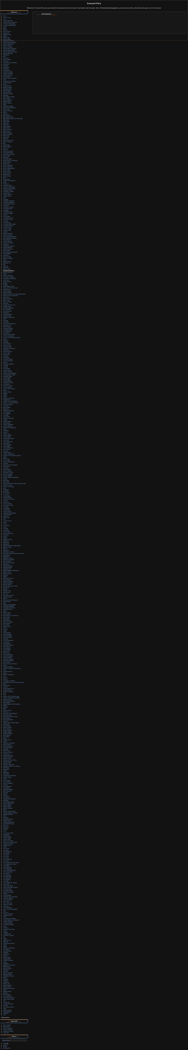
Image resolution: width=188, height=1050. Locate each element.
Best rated (6, 1026)
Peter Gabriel (7, 657)
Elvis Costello (7, 302)
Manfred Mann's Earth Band (12, 545)
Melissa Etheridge (9, 559)
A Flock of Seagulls (9, 23)
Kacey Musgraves (9, 462)
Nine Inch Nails (8, 621)
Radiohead (6, 702)
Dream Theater (8, 275)
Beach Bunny (7, 103)
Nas (4, 603)
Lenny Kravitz (7, 503)
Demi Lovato (7, 256)
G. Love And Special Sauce (11, 337)
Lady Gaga (6, 496)
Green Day (6, 379)
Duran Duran (7, 281)
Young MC (6, 1002)
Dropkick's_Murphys (9, 278)
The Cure (6, 858)
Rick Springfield (8, 719)
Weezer (5, 979)
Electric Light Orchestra (10, 295)
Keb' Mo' (6, 468)
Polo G (5, 679)
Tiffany (5, 893)
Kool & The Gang (8, 486)
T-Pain (5, 830)
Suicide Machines (8, 822)
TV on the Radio (8, 833)
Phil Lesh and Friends (10, 663)
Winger (5, 993)
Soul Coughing (7, 783)
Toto (4, 910)
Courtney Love (7, 219)
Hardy (5, 395)
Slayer (5, 771)
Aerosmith (6, 37)
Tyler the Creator (8, 935)
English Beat (7, 306)
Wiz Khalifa (6, 994)
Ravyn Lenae (7, 710)
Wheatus (6, 982)
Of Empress (7, 632)
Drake (5, 274)
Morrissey (6, 587)
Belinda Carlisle (8, 106)
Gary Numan (7, 345)
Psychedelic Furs (8, 688)
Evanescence (7, 311)
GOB (4, 339)
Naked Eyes (7, 601)
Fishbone (6, 322)
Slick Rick (6, 774)
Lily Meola (6, 508)
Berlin (5, 112)
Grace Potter (7, 370)
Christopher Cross (9, 204)
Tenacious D (7, 845)
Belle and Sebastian (9, 107)
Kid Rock (6, 480)
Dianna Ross (7, 261)
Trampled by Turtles (9, 918)
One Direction (7, 637)
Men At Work (7, 561)
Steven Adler (7, 805)
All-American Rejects (9, 48)
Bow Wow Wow (8, 152)
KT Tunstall (6, 460)
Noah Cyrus (7, 626)
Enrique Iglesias (8, 308)
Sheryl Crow (7, 758)
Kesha (5, 479)
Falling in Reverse (9, 317)
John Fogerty (7, 444)
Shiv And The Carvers (10, 760)
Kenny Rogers (7, 475)
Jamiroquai (6, 423)
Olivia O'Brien (7, 634)
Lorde (5, 524)
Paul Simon (6, 646)
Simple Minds (7, 761)
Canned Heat (7, 185)
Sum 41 (5, 825)
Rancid (5, 707)
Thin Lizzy (6, 884)
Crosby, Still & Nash (9, 224)
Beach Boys (7, 101)
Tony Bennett (7, 907)
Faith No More (7, 314)
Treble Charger (8, 921)
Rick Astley (6, 718)
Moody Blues (7, 584)
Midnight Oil (7, 569)
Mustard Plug (7, 597)
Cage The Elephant (9, 180)
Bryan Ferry (7, 171)
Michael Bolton (7, 566)
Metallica (6, 564)
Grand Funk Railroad (9, 373)
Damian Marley (8, 233)
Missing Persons (8, 578)
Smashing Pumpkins (9, 775)
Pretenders (6, 685)
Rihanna (6, 721)
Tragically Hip (7, 915)
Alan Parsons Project (9, 42)
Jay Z (5, 429)
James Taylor (7, 421)
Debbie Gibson (8, 249)
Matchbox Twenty (8, 552)
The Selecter (7, 875)
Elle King (6, 297)
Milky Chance (7, 573)
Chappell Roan (8, 190)
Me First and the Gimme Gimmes (13, 553)
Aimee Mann (7, 39)
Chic (4, 197)
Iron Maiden (7, 413)
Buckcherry (6, 174)
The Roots (6, 873)
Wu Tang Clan (7, 996)
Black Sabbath (7, 134)
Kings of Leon (7, 485)
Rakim (5, 705)
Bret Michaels (7, 159)
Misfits (5, 576)
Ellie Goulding (7, 298)
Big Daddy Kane (8, 117)
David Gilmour (7, 241)
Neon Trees (7, 612)
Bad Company (7, 87)
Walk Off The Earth (9, 965)
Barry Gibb (6, 98)
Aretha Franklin (8, 73)
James (5, 420)
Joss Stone (6, 449)
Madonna (6, 542)
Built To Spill (7, 176)
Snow (5, 778)
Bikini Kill (6, 120)
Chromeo (6, 205)
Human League (8, 404)
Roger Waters (7, 732)
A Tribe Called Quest (9, 25)
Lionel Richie (7, 514)
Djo (4, 264)
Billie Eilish (6, 121)
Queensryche (7, 699)
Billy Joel (6, 124)
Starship (5, 800)
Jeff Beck (6, 430)
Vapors (5, 955)
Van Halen (6, 949)
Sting (4, 809)
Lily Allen (6, 507)
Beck (4, 104)
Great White (7, 378)
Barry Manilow (7, 100)
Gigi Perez (6, 350)
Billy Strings (7, 126)
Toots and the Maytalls (10, 909)
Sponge (5, 792)
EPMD (5, 283)
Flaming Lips (7, 325)
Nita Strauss (7, 623)
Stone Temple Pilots (9, 811)
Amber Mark (7, 59)
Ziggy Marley (7, 1011)
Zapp (4, 1008)
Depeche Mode (8, 258)
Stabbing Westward (9, 799)
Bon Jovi (6, 148)
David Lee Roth (8, 243)
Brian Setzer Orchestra (10, 160)
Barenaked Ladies (9, 96)
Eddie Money (7, 291)
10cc (4, 16)
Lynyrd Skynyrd (8, 533)
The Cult (6, 856)
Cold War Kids (7, 208)
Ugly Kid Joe (7, 940)
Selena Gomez (8, 757)
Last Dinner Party (8, 499)
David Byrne (7, 239)
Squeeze (6, 795)
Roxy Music (7, 735)
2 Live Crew (7, 17)
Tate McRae (7, 836)
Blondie (5, 138)
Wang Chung (7, 968)
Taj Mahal (6, 834)
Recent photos (7, 1028)
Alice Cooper (7, 45)
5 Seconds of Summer (10, 22)
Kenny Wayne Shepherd (10, 477)
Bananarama (7, 92)
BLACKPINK (7, 86)
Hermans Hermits (8, 398)
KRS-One (6, 458)
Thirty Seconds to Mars (10, 887)
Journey (5, 451)
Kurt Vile (6, 491)
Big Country (7, 115)
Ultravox (5, 941)
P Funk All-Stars (8, 640)
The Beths (6, 853)
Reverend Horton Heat (10, 716)
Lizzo (4, 522)
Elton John (6, 300)
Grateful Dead (7, 376)
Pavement (6, 651)
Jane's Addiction (8, 424)
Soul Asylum (7, 781)
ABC (4, 28)
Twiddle (5, 932)
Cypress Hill (7, 230)
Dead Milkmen (7, 247)
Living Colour (7, 521)
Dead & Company (8, 246)
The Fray (6, 861)
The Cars (6, 854)
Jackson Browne (8, 418)
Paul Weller (6, 648)
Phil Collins (6, 662)
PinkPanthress (7, 671)
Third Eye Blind (8, 886)
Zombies (6, 1013)
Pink (4, 670)
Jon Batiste (6, 446)
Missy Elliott (7, 580)
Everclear (6, 312)
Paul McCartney (8, 645)
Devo (4, 260)
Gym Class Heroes (9, 389)
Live (4, 519)
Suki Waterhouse (8, 823)
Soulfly (5, 785)
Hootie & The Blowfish (10, 401)
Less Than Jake (8, 505)
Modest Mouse (7, 583)
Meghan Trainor (8, 558)
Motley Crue (7, 590)
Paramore (6, 642)
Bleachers (6, 135)
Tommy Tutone (7, 904)
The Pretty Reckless (9, 870)
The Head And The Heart (11, 862)
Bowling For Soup (8, 154)
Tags (4, 1043)
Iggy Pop (6, 409)
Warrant (5, 971)
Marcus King (7, 547)
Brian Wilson (7, 162)
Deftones (6, 255)
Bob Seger (6, 145)
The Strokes (7, 878)
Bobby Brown (7, 146)
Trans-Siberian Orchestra (11, 920)
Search (5, 1045)
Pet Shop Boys (8, 654)
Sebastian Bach (8, 755)
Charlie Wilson (7, 194)
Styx (4, 816)
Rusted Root (7, 740)
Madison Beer (7, 539)
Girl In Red (6, 353)
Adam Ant (6, 33)
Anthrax (5, 65)
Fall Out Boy (7, 316)
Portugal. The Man (9, 681)
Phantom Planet (8, 659)
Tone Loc (6, 906)
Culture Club (7, 227)
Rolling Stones (7, 733)
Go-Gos (5, 356)
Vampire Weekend (9, 948)
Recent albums (8, 1029)
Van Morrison (7, 951)
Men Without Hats (9, 562)
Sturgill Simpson (8, 814)
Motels (5, 589)
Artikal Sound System (10, 78)
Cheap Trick (7, 196)
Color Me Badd (8, 213)
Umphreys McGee (9, 943)
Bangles (5, 95)
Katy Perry (6, 466)
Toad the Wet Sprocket (10, 896)
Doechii (5, 266)
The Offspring (7, 868)
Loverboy (6, 530)
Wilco (5, 990)
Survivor (5, 828)
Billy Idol (6, 123)
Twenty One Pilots (9, 929)
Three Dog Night (8, 892)
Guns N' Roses (8, 385)
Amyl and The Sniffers (10, 62)
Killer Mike (6, 482)
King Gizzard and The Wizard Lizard (14, 483)
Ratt (4, 708)
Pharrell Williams (8, 660)
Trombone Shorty (8, 924)
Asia (4, 79)
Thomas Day (7, 889)
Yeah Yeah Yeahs (8, 999)
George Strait (7, 347)
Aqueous (6, 69)
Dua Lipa (6, 280)
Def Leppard (7, 253)
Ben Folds (6, 109)
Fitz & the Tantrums (9, 323)
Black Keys (6, 131)
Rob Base (6, 724)
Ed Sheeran (7, 289)
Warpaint (6, 969)
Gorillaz (5, 365)
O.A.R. (5, 628)
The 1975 (6, 848)
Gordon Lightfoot (8, 364)
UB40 (5, 938)
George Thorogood (9, 348)
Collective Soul (8, 211)
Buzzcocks (6, 179)
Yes (4, 1000)
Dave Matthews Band (10, 238)
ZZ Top (5, 1005)
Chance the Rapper (9, 188)
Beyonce (6, 114)
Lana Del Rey (7, 497)
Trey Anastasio (7, 923)
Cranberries (7, 222)
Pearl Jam (6, 653)
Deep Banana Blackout (10, 252)
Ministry (5, 575)
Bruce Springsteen (9, 168)
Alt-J (4, 56)
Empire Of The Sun (9, 305)
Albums (14, 12)
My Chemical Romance (10, 600)
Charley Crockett (8, 191)
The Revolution (8, 872)
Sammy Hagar (7, 747)
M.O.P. (5, 536)
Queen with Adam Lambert (11, 698)
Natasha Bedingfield (9, 604)
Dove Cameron (8, 272)
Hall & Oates (7, 392)
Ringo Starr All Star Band (11, 722)
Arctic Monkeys (8, 72)
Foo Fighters (7, 331)
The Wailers (7, 879)
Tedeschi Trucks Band (10, 842)
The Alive (6, 850)
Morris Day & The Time (10, 586)
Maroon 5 (6, 550)
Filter (4, 319)
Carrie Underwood (9, 187)
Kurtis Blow (6, 493)
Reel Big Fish (7, 715)
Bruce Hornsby (8, 166)
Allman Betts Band (9, 50)
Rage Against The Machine (11, 704)
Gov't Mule (6, 368)
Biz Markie (6, 128)
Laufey (5, 500)
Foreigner (6, 333)
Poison (5, 677)
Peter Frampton (8, 656)
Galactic (5, 340)
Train (4, 917)
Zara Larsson (7, 1010)
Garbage (6, 342)
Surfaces (6, 827)
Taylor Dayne (7, 837)
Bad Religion (7, 90)
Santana (6, 749)
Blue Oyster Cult (8, 140)
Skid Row (6, 768)
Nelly (4, 611)
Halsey (5, 393)
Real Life (6, 712)
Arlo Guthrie (7, 76)
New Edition (7, 614)
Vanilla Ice (6, 954)
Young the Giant (8, 1004)
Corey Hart (6, 216)
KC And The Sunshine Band (12, 455)
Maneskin (6, 544)
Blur (4, 143)
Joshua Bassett (8, 448)
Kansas (5, 463)
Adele (5, 36)
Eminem (5, 303)
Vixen (5, 962)
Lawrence (6, 502)
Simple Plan (7, 763)
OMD (4, 631)
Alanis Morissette (8, 44)
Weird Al (6, 980)
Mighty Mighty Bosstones (11, 570)
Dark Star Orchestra (9, 236)
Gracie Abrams (8, 371)
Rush (4, 738)
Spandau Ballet (8, 789)
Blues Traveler (7, 142)
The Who (6, 881)
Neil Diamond (7, 609)
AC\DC (5, 30)
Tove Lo (5, 912)
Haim (4, 390)
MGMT (5, 538)
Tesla (4, 847)
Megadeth (6, 556)
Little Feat (6, 517)
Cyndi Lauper (7, 229)
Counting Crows (8, 218)
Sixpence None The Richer (11, 766)
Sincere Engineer (8, 764)
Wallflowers (6, 966)
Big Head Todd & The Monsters (13, 118)
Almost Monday (8, 53)
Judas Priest (7, 452)
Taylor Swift (6, 839)
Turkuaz (5, 927)
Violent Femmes (8, 960)
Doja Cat (6, 267)
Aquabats (6, 67)
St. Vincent (6, 797)
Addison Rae (7, 34)
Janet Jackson (7, 426)
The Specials (7, 876)
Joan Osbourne (8, 441)
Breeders (6, 157)
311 (4, 19)
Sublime (5, 817)
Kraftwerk (6, 489)
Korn (4, 488)
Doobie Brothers (8, 270)
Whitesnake (7, 987)
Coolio (5, 215)
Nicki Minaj (6, 620)
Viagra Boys (7, 959)
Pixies (5, 673)
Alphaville (6, 55)
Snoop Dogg (7, 777)
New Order (6, 617)
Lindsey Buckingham (9, 513)
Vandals (5, 952)
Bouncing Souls (8, 151)
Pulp (4, 693)
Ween (5, 977)
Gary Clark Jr (7, 343)
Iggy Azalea (7, 407)
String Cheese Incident (10, 813)
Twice (5, 931)
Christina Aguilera (8, 202)
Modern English (8, 581)
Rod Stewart (7, 729)
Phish (5, 665)
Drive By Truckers (8, 277)
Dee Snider (6, 250)
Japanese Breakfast (9, 427)
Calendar (6, 1033)
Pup (4, 694)
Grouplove (6, 384)
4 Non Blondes (7, 20)
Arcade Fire (7, 70)
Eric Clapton (7, 309)
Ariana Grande (7, 75)
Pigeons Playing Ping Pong (11, 668)
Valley (5, 946)
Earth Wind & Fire (8, 286)
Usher (5, 945)
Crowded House (8, 225)
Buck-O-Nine (7, 173)
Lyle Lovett (6, 531)
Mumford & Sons (8, 595)
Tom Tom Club (7, 903)
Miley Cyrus (7, 572)
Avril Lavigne (7, 83)
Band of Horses (8, 93)
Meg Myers (6, 555)
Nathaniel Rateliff (8, 606)
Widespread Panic (9, 988)
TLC (4, 831)
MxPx (5, 598)
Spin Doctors (7, 791)
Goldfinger (6, 357)
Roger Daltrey (7, 730)
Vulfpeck (6, 963)
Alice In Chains (8, 47)
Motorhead (6, 592)
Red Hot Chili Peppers (10, 713)
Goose (5, 362)
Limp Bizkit (6, 510)
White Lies (6, 983)
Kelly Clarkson (7, 471)
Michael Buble (7, 567)
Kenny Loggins (8, 474)
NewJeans (6, 618)
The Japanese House (10, 864)
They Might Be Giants (10, 882)
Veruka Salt (6, 957)
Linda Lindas (7, 511)
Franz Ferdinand (8, 336)
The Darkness (7, 859)
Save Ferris (6, 750)
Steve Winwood (8, 803)
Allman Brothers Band (10, 51)
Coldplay (6, 210)
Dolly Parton (7, 269)
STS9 (5, 741)
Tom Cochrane (7, 900)
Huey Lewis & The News (11, 402)
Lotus (5, 527)
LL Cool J (6, 494)
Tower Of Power (8, 914)
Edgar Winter (7, 292)
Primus (5, 687)
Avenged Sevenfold (9, 81)
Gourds (5, 367)
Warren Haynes (8, 973)
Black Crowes (7, 129)
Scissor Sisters (8, 752)
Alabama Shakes (8, 41)
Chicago (5, 199)
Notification (6, 1048)
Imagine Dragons (8, 410)
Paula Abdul (7, 649)
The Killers (6, 865)
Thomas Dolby (7, 890)
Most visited (7, 1025)
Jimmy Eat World (8, 438)
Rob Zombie (7, 726)
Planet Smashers (8, 674)
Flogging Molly (7, 329)
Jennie (5, 432)
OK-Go (5, 629)
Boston (5, 149)
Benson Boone (7, 110)
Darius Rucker (7, 235)
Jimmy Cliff (6, 437)
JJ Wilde (6, 415)
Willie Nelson (7, 991)
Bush (4, 177)
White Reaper (7, 985)
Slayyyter (6, 772)
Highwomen (7, 399)
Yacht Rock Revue (9, 997)
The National (7, 867)
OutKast (5, 639)
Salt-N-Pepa (7, 744)
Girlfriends (6, 354)
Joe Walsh (6, 443)
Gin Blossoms (7, 351)
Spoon (5, 794)
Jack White (6, 416)
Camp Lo (6, 183)
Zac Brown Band (8, 1007)
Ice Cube (6, 406)
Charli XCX (6, 193)
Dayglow (6, 244)
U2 (4, 937)
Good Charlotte (8, 361)
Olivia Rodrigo (7, 635)
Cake (4, 182)
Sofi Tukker (6, 780)
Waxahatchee (7, 974)
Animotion (6, 64)
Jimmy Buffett (7, 435)
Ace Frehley (7, 31)
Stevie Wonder (7, 808)
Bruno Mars (7, 169)
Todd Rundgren (8, 898)
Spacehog (6, 788)
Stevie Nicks (7, 806)
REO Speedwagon (9, 701)
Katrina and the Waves (10, 465)
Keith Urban (7, 469)
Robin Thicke (7, 727)
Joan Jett (6, 440)
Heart (5, 396)
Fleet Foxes (7, 326)
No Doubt (6, 625)
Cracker (5, 221)
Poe (4, 676)
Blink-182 (6, 137)
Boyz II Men (7, 156)
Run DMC (6, 736)
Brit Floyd (6, 163)
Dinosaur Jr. (7, 263)
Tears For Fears (8, 841)
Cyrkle (5, 232)
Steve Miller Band (8, 802)
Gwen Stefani (7, 387)
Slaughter (6, 769)
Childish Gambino (8, 201)
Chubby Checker (8, 207)
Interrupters (6, 412)
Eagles (5, 284)
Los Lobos (6, 525)
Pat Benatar (7, 643)
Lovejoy (5, 528)
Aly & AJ (6, 58)
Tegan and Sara (8, 844)
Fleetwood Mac (8, 328)
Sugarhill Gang (8, 819)
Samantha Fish (8, 746)
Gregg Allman (7, 381)
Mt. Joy (5, 594)
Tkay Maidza (7, 895)
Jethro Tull (6, 434)
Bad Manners (7, 89)
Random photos (8, 1031)
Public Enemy (7, 690)
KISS (4, 457)
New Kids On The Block (10, 615)
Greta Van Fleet (8, 382)
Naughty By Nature (9, 608)
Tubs (4, 926)
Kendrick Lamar (8, 472)
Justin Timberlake (8, 454)
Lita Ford (6, 516)
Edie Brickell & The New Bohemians (14, 294)
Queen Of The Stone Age (11, 696)
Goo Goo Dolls (7, 359)
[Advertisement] (109, 25)
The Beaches (7, 851)
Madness (6, 541)
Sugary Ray (7, 820)
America (5, 61)
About (5, 1046)
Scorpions (6, 754)
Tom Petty (6, 901)
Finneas (5, 320)
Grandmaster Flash (9, 375)
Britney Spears (7, 165)
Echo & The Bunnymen (10, 288)
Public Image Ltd (8, 691)
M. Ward (6, 535)
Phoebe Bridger (8, 667)
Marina (5, 548)
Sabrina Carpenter (9, 743)
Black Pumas (7, 132)
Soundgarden (7, 786)
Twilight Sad (7, 934)
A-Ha (4, 27)
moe (4, 1014)
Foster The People (9, 334)
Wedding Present (8, 976)
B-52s (5, 84)
